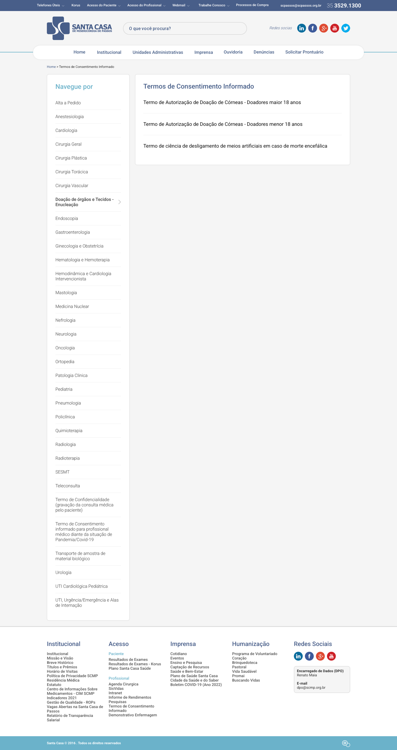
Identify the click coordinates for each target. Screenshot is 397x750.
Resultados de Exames (128, 660)
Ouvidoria (233, 52)
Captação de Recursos (189, 667)
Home (79, 52)
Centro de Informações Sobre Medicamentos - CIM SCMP (72, 691)
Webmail (178, 5)
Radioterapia (67, 458)
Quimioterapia (68, 430)
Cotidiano (178, 654)
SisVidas (116, 689)
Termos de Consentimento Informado (131, 708)
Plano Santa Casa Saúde (130, 668)
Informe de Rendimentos (130, 697)
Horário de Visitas (62, 671)
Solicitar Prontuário (304, 52)
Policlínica (65, 416)
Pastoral (239, 667)
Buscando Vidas (246, 680)
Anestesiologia (69, 116)
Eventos (177, 658)
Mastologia (66, 292)
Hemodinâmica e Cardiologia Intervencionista (83, 276)
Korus (76, 5)
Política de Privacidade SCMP (72, 676)
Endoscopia (66, 218)
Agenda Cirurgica (123, 684)
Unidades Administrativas (158, 52)
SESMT (62, 472)
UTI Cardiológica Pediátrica (81, 586)
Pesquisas (118, 702)
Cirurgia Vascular (71, 185)
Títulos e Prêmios (62, 667)
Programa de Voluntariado (254, 654)
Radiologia (65, 444)
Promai (238, 676)
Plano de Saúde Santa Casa (194, 676)
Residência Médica (63, 680)
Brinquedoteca (244, 663)
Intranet (115, 693)
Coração (239, 658)
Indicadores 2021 (62, 698)
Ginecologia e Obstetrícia (79, 246)
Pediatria (64, 389)
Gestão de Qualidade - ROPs (71, 702)
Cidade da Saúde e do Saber (194, 680)
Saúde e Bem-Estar (186, 671)
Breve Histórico (60, 663)
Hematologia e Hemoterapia (82, 259)
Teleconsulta (67, 485)
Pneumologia (68, 403)
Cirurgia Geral (68, 144)
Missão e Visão (60, 658)
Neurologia (65, 334)
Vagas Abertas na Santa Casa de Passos (75, 709)
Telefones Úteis (48, 5)
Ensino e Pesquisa (186, 663)
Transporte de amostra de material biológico (80, 556)
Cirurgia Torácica (71, 171)
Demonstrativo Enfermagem (133, 715)
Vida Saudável (244, 671)
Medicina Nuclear (72, 306)
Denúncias (264, 52)
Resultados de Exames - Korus (135, 664)
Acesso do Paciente (101, 5)
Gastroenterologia (72, 232)
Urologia (63, 572)
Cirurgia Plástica (71, 158)
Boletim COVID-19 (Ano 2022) (196, 685)
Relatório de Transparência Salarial (70, 718)
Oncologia (65, 347)
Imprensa (203, 52)
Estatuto (54, 685)
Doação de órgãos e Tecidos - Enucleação (84, 202)
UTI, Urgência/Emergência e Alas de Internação (87, 602)
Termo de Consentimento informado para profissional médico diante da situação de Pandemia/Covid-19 (83, 531)
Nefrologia (65, 320)
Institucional (109, 52)
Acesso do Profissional (144, 5)
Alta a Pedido (68, 102)
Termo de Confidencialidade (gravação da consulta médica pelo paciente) (84, 505)
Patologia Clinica (71, 375)
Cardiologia (66, 130)
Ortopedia (64, 361)
